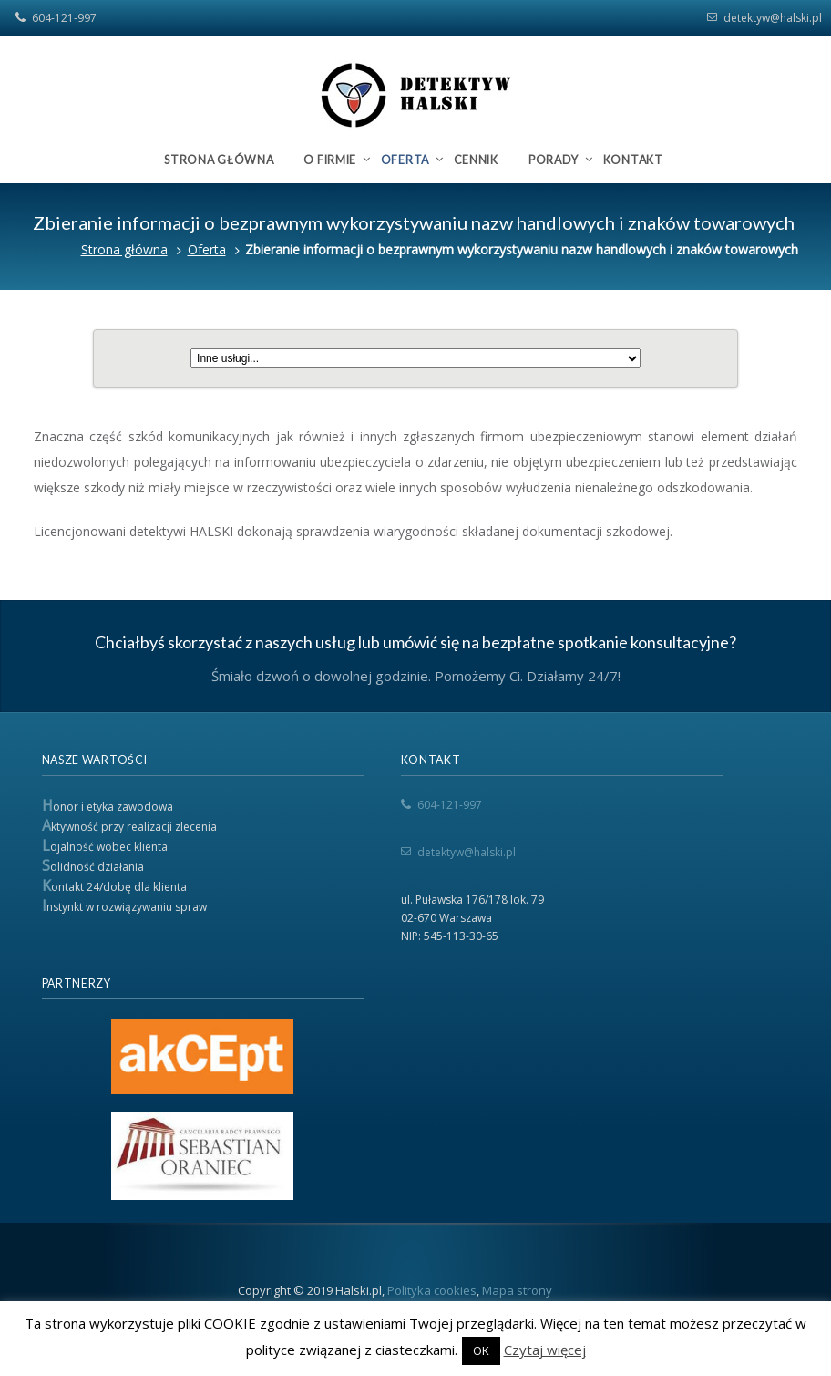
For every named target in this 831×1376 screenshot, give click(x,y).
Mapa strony (517, 1290)
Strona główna (124, 249)
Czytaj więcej (545, 1349)
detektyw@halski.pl (772, 18)
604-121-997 (64, 18)
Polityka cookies (432, 1290)
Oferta (207, 249)
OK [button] (481, 1350)
